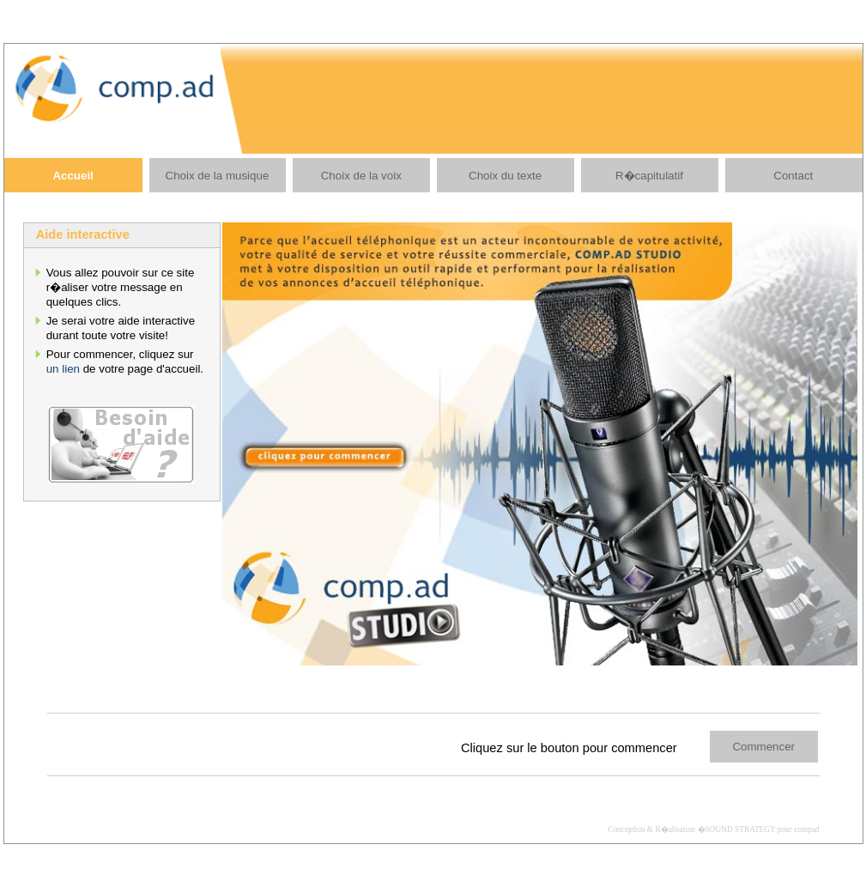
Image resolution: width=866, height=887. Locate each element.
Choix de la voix (361, 175)
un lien (63, 368)
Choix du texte (505, 175)
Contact (793, 175)
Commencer (763, 746)
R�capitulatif (649, 175)
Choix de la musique (217, 175)
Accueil (72, 175)
